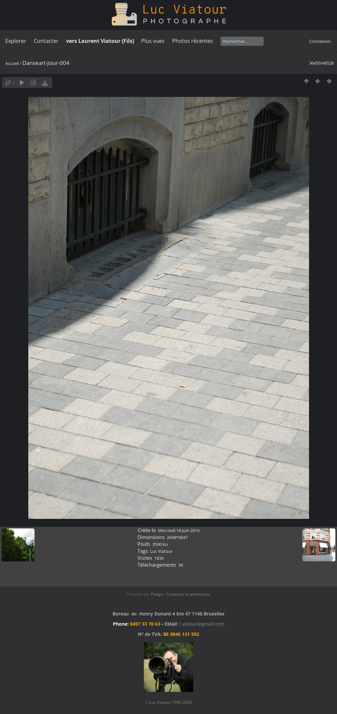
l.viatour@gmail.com (201, 624)
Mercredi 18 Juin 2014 (178, 530)
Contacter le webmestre (188, 594)
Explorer (15, 41)
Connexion (320, 41)
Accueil (12, 63)
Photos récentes (192, 41)
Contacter (46, 41)
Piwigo (157, 594)
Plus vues (153, 41)
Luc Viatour (161, 551)
